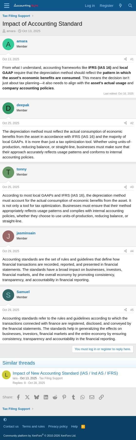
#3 (132, 187)
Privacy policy (58, 426)
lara (15, 378)
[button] (5, 419)
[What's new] (120, 5)
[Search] (130, 5)
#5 (132, 310)
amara (11, 31)
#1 (132, 59)
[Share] (125, 59)
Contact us (11, 426)
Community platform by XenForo (39, 435)
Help (74, 426)
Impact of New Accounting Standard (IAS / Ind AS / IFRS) (65, 373)
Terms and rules (33, 426)
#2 (132, 123)
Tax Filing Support (51, 378)
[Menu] (6, 6)
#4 (132, 251)
